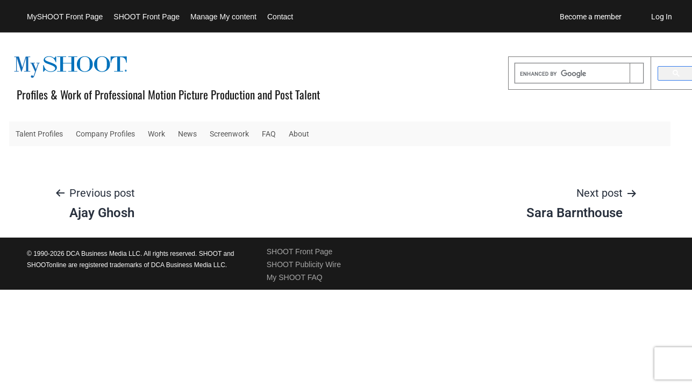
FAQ (269, 134)
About (299, 134)
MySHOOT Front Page (65, 16)
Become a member (591, 16)
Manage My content (223, 16)
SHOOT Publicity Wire (304, 264)
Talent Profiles (39, 134)
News (187, 134)
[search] (572, 74)
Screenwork (229, 134)
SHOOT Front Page (146, 16)
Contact (280, 16)
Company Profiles (105, 134)
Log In (661, 16)
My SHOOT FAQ (295, 277)
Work (156, 134)
